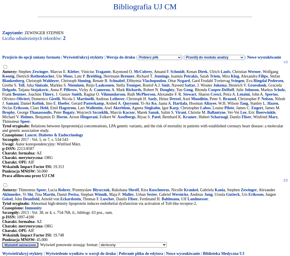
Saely (152, 99)
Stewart (190, 94)
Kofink (38, 103)
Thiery (48, 94)
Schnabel (117, 81)
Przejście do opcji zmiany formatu (31, 57)
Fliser (246, 117)
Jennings (161, 76)
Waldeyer (51, 81)
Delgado (9, 90)
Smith (77, 94)
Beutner (19, 94)
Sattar (190, 85)
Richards (133, 90)
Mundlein (199, 99)
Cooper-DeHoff (221, 90)
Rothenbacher (42, 76)
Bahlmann (170, 199)
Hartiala (180, 103)
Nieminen (76, 85)
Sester (152, 194)
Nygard (183, 81)
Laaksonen (104, 85)
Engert (257, 108)
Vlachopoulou (154, 81)
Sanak (153, 112)
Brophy (8, 112)
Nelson (267, 99)
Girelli (54, 99)
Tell (21, 85)
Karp (174, 108)
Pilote (229, 108)
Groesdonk (257, 85)
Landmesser (197, 199)
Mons (67, 76)
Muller (128, 194)
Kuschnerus (159, 190)
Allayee (210, 103)
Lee (243, 112)
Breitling (94, 76)
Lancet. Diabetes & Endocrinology (54, 135)
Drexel (175, 99)
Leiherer (117, 99)
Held (44, 108)
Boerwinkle (265, 112)
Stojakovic (39, 90)
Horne (62, 117)
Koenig (8, 76)
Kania (220, 190)
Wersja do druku (120, 57)
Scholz (279, 90)
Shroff (133, 190)
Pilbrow (70, 90)
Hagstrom (67, 108)
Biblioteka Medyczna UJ (223, 253)
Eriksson (20, 108)
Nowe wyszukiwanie (264, 57)
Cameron (102, 90)
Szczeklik (100, 112)
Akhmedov (11, 194)
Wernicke (180, 194)
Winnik (100, 194)
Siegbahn (152, 108)
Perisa (73, 194)
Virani (180, 112)
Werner (254, 72)
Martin (49, 194)
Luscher (107, 199)
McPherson (145, 94)
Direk (203, 72)
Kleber (73, 72)
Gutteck (233, 194)
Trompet (133, 85)
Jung (208, 194)
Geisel (7, 199)
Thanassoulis (40, 112)
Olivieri (22, 99)
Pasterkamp (94, 103)
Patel (156, 117)
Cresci (215, 94)
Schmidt (177, 72)
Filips (263, 76)
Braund (229, 99)
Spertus (271, 94)
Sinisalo (41, 85)
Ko (153, 103)
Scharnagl (219, 117)
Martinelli (85, 99)
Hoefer (63, 103)
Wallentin (94, 108)
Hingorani (88, 117)
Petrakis (191, 76)
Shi (30, 194)
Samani (12, 103)
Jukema (220, 85)
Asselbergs (126, 117)
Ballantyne (216, 112)
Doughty (167, 90)
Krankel (191, 190)
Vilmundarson (113, 94)
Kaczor (129, 112)
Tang (244, 103)
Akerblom (121, 108)
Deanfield (31, 199)
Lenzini (243, 94)
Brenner (127, 76)
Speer (25, 121)
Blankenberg (13, 81)
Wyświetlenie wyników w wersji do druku (81, 253)
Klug (235, 76)
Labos (205, 108)
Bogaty (68, 112)
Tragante (103, 72)
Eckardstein (70, 199)
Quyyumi (130, 103)
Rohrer (64, 190)
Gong (188, 90)
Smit (166, 85)
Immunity (33, 208)
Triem (215, 76)
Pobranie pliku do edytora (141, 253)
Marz (273, 117)
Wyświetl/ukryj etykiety (83, 57)
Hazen (272, 103)
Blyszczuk (101, 190)
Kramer (190, 117)
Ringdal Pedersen (268, 81)
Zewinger (40, 72)
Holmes (26, 117)
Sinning (84, 81)
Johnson (252, 90)
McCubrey (143, 72)
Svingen (237, 81)
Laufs (225, 72)
